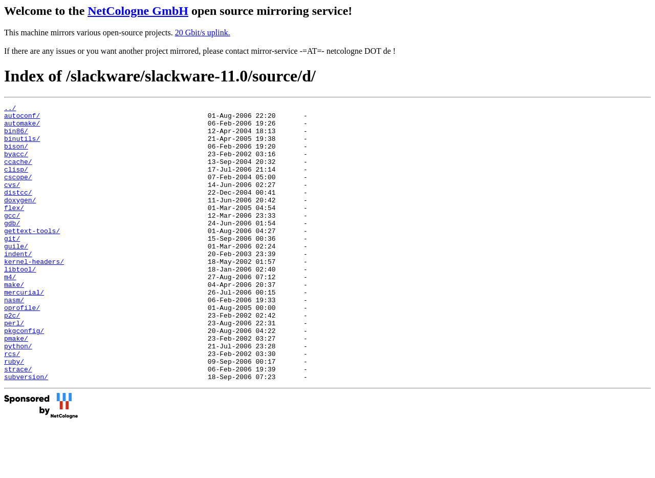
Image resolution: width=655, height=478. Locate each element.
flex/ (14, 229)
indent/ (18, 284)
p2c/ (12, 358)
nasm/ (14, 339)
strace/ (18, 422)
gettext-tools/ (32, 256)
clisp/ (16, 183)
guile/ (16, 275)
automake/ (22, 127)
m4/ (10, 312)
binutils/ (22, 146)
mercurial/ (24, 330)
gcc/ (12, 238)
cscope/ (18, 192)
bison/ (16, 155)
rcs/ (12, 404)
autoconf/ (22, 118)
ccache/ (18, 173)
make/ (14, 321)
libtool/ (20, 302)
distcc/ (18, 210)
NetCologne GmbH (138, 10)
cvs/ (12, 201)
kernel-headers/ (34, 293)
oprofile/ (22, 349)
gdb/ (12, 247)
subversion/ (26, 432)
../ (10, 109)
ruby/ (14, 413)
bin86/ (16, 136)
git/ (12, 266)
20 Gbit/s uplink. (202, 32)
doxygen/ (20, 219)
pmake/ (16, 385)
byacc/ (16, 164)
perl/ (14, 367)
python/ (18, 395)
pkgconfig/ (24, 376)
